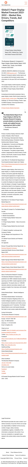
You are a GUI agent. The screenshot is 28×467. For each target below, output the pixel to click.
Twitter (3, 371)
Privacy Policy (18, 458)
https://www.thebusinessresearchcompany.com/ (14, 316)
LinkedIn (3, 373)
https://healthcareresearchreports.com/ (11, 349)
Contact (25, 458)
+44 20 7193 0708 (6, 363)
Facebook (4, 369)
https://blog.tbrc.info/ (10, 345)
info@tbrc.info (5, 365)
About (7, 452)
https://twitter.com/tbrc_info (13, 334)
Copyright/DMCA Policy (7, 458)
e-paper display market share (9, 98)
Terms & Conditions (20, 455)
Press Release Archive (16, 452)
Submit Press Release (8, 455)
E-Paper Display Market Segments (10, 108)
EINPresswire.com (11, 73)
